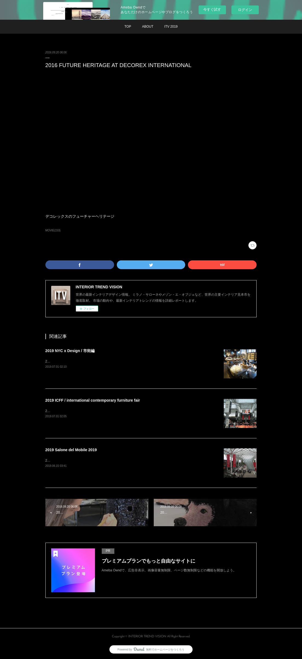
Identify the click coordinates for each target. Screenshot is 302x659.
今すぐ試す (212, 9)
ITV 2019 (171, 26)
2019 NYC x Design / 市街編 (70, 351)
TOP (127, 26)
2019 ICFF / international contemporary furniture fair (92, 400)
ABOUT (147, 26)
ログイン (245, 10)
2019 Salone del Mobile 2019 (71, 450)
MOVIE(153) (53, 230)
